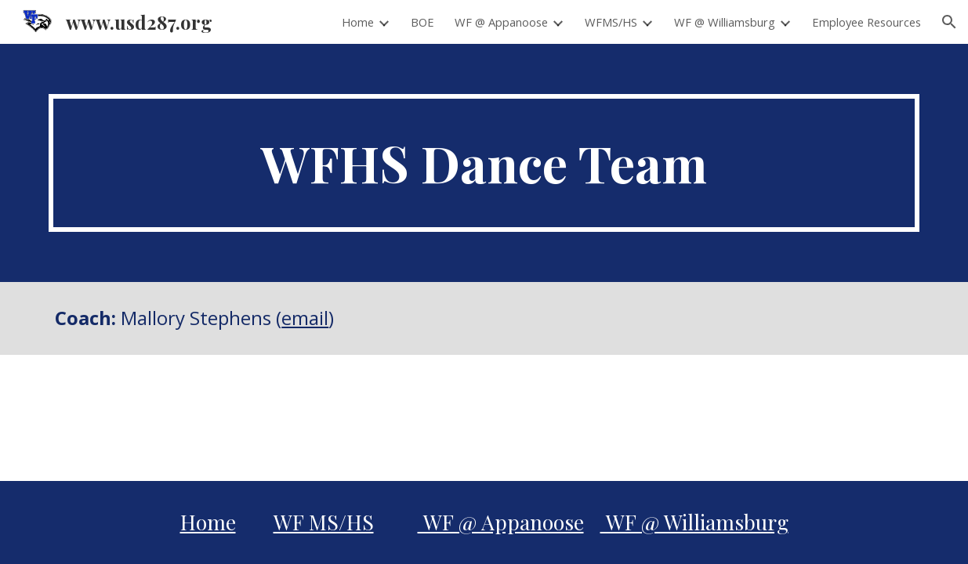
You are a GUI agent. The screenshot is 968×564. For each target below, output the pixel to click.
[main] (484, 163)
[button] (949, 22)
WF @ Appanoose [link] (501, 22)
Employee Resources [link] (866, 22)
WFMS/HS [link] (611, 22)
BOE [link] (422, 22)
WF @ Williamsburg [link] (724, 22)
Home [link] (358, 22)
